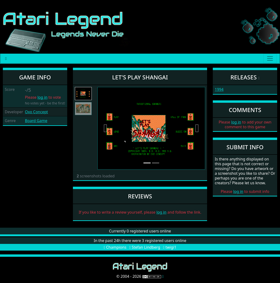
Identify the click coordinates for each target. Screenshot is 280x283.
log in (42, 97)
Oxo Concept (36, 111)
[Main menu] (270, 58)
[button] (105, 128)
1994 (219, 89)
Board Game (36, 120)
